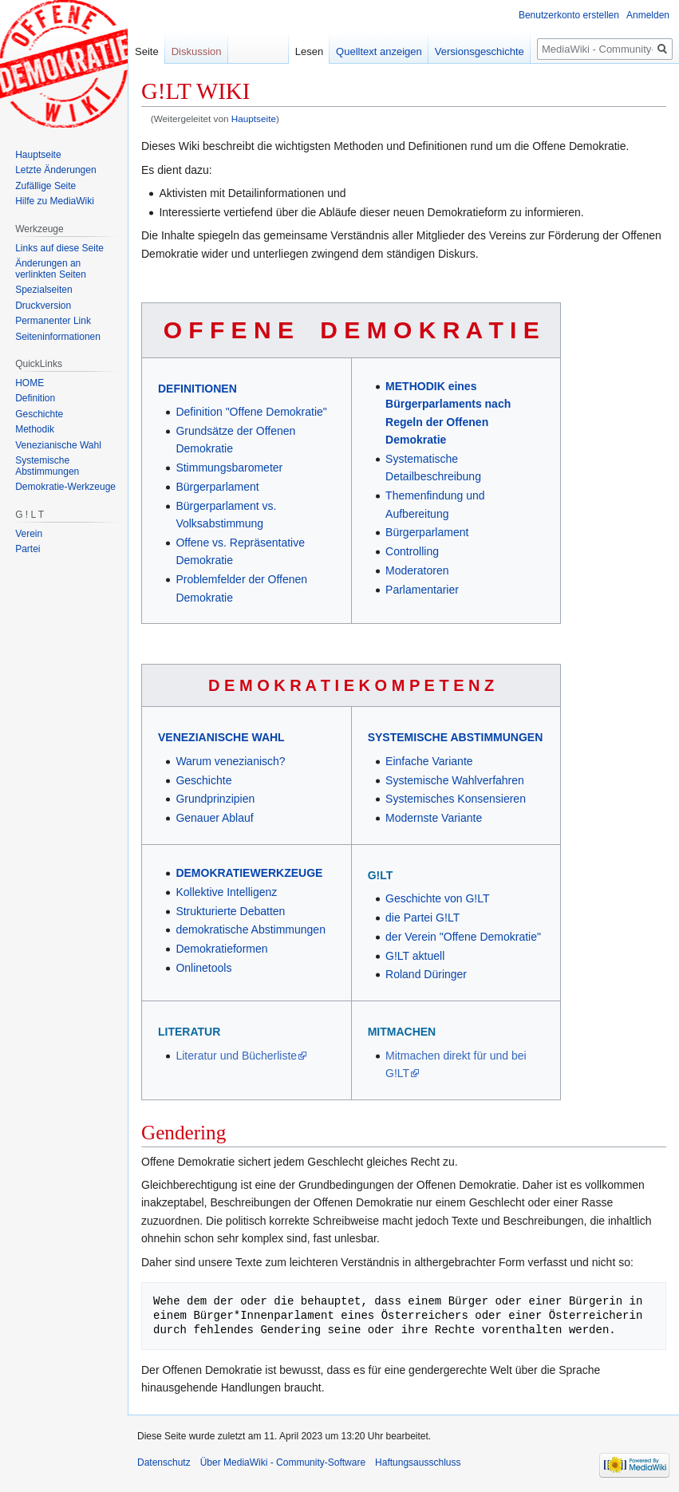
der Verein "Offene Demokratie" (463, 936)
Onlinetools (203, 967)
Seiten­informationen (58, 336)
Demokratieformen (221, 948)
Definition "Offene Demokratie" (251, 411)
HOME (29, 383)
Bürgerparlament (217, 486)
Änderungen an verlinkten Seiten (50, 269)
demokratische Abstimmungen (251, 929)
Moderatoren (416, 570)
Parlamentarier (422, 589)
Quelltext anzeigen (379, 51)
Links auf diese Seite (59, 248)
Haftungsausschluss (417, 1462)
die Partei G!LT (422, 917)
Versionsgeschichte (479, 51)
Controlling (412, 551)
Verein (28, 533)
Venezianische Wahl (58, 445)
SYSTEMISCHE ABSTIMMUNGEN (455, 737)
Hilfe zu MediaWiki (54, 201)
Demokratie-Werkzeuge (65, 486)
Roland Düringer (426, 974)
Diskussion (197, 51)
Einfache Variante (428, 761)
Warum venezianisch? (230, 761)
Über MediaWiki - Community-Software (282, 1462)
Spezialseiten (43, 289)
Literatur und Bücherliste (236, 1055)
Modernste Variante (433, 817)
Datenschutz (164, 1462)
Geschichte (203, 780)
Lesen (309, 51)
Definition (35, 398)
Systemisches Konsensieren (455, 798)
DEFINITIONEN (197, 388)
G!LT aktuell (414, 955)
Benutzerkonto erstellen (569, 15)
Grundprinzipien (215, 798)
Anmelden (647, 15)
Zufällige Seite (45, 185)
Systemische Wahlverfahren (454, 780)
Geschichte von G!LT (437, 898)
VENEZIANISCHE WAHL (221, 737)
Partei (27, 549)
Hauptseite (253, 118)
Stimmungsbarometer (229, 467)
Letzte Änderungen (55, 170)
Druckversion (43, 305)
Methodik (34, 429)
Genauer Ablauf (214, 817)
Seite (147, 51)
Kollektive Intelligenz (226, 892)
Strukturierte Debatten (230, 911)
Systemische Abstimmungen (47, 466)
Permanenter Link (53, 320)
